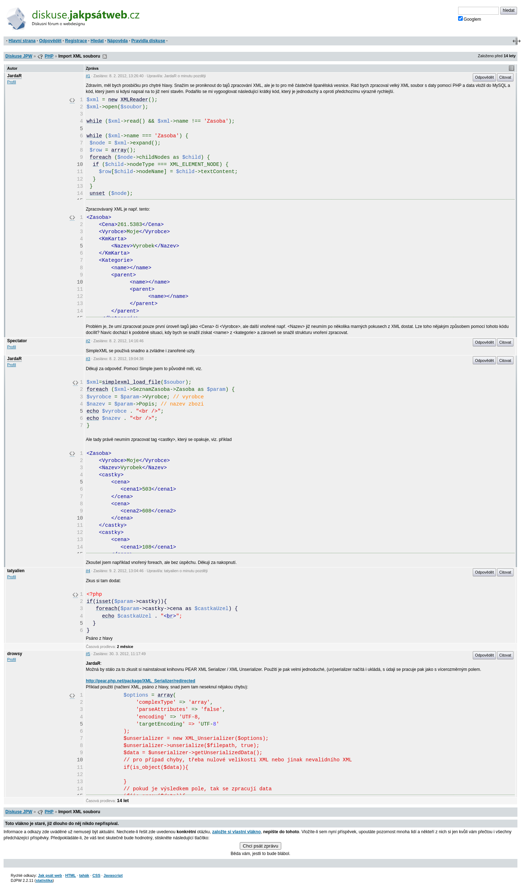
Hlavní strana (22, 40)
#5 (88, 654)
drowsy (14, 653)
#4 (88, 571)
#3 (88, 359)
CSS (96, 875)
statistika (44, 880)
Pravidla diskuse (148, 40)
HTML (70, 875)
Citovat (505, 77)
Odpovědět (50, 40)
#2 (88, 341)
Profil (11, 82)
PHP (49, 56)
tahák (84, 875)
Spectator (17, 340)
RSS (105, 56)
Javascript (113, 875)
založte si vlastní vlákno (236, 831)
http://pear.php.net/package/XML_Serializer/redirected (140, 680)
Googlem (469, 19)
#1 (88, 76)
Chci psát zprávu (260, 846)
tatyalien (16, 570)
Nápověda (117, 40)
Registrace (76, 40)
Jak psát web (50, 875)
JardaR (14, 75)
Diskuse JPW (18, 56)
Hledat (97, 40)
